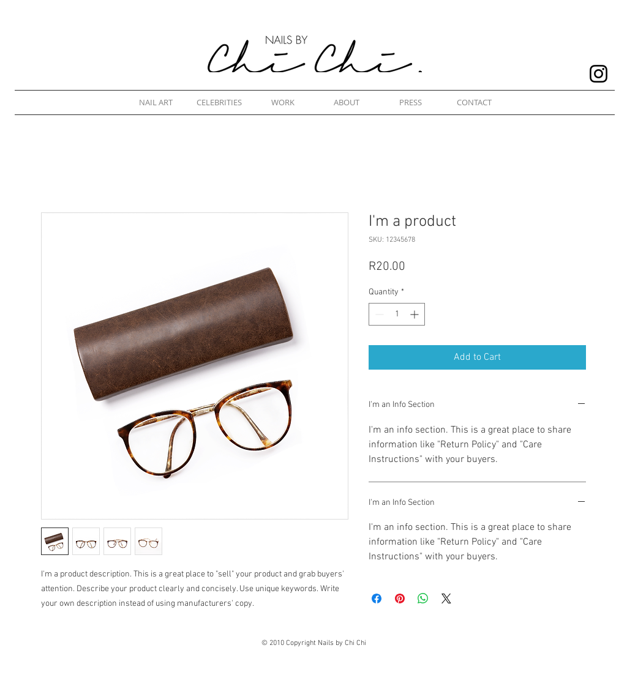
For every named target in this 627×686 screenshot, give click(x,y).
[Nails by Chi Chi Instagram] (598, 74)
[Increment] (415, 314)
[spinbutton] (397, 314)
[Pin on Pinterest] (399, 598)
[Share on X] (446, 598)
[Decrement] (378, 314)
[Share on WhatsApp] (423, 598)
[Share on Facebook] (376, 598)
